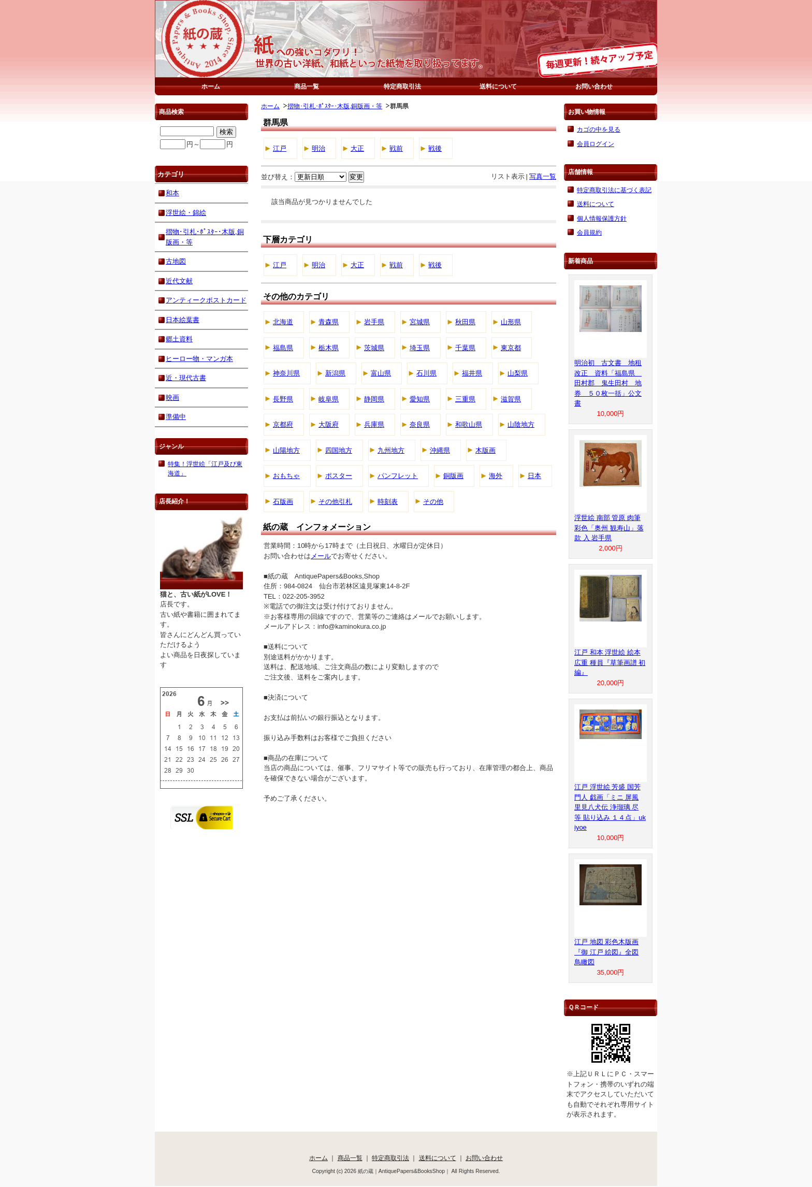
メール (321, 556)
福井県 (472, 373)
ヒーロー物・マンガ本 (199, 359)
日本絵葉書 (182, 320)
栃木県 (328, 348)
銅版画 (453, 476)
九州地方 (391, 450)
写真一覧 (542, 176)
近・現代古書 (186, 378)
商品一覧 (306, 86)
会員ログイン (595, 143)
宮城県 (420, 322)
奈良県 (420, 424)
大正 (357, 148)
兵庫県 (374, 424)
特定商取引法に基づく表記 (614, 189)
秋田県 (465, 322)
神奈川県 (286, 373)
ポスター (338, 476)
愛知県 (420, 399)
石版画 (283, 501)
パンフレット (398, 476)
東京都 (511, 348)
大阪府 (328, 424)
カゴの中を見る (598, 129)
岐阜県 (328, 399)
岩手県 (374, 322)
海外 (495, 476)
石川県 (426, 373)
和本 (172, 193)
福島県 (283, 348)
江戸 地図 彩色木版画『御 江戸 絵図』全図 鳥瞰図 (606, 952)
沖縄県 (440, 450)
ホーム (210, 86)
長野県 (283, 399)
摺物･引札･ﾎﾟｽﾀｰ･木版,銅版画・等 (334, 106)
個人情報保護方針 (602, 218)
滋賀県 (511, 399)
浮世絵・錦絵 (186, 212)
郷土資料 (179, 339)
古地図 (176, 261)
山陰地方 (521, 424)
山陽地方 (286, 450)
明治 (318, 148)
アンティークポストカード (206, 300)
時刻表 (388, 501)
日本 (534, 476)
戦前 (396, 148)
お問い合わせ (594, 86)
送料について (498, 86)
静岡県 (374, 399)
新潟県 (335, 373)
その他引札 (335, 501)
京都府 (283, 424)
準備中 (176, 417)
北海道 (283, 322)
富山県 (381, 373)
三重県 (465, 399)
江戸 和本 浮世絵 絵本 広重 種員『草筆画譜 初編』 (609, 662)
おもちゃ (286, 476)
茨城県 (374, 348)
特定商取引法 (402, 86)
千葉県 (465, 348)
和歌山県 (468, 424)
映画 (172, 397)
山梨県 (518, 373)
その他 (433, 501)
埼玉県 (420, 348)
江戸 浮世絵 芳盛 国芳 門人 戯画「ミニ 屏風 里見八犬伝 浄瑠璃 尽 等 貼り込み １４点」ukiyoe (610, 807)
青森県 (328, 322)
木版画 (485, 450)
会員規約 (589, 232)
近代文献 (179, 281)
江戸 (279, 148)
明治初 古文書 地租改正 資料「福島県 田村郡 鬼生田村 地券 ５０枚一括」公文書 (608, 383)
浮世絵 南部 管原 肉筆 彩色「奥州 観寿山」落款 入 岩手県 (609, 528)
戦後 (435, 148)
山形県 (511, 322)
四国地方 (338, 450)
